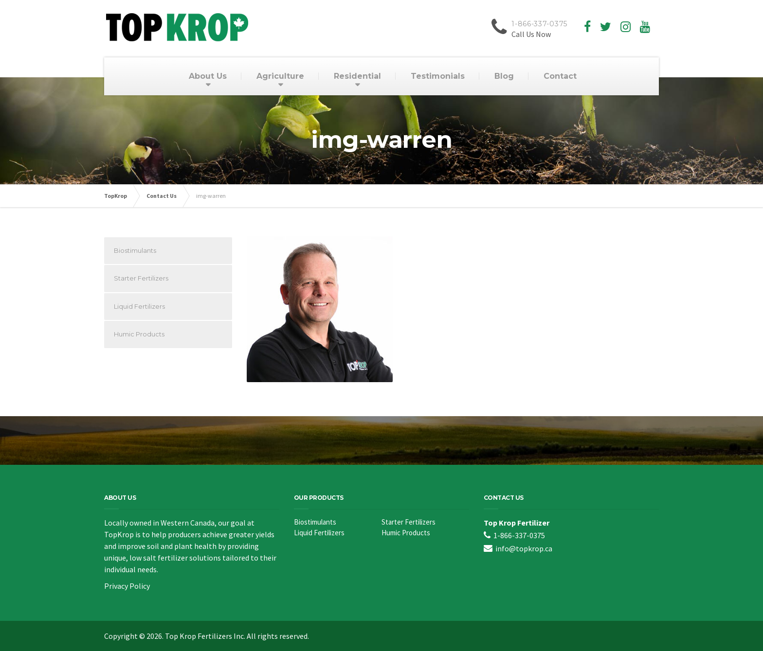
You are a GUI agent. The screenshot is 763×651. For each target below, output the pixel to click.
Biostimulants (135, 250)
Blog (504, 76)
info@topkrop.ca (523, 548)
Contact (560, 76)
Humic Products (139, 334)
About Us (208, 76)
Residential (357, 76)
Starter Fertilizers (141, 278)
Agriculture (280, 76)
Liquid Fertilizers (139, 306)
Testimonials (438, 76)
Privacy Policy (127, 586)
